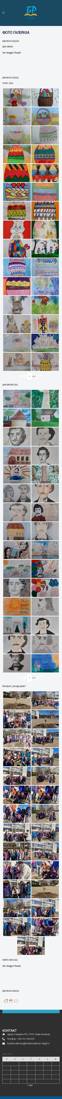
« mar (30, 1085)
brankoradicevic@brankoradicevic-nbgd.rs (28, 1043)
